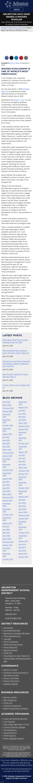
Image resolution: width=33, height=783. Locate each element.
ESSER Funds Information (13, 645)
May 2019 (22, 547)
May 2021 (22, 461)
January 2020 (23, 518)
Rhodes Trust (19, 100)
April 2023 (6, 536)
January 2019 (23, 557)
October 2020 (24, 488)
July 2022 (22, 410)
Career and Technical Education (15, 719)
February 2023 (8, 542)
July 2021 (22, 455)
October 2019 (24, 533)
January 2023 (7, 545)
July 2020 (22, 500)
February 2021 (24, 471)
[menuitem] (9, 582)
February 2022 (24, 426)
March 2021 (23, 468)
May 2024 (6, 488)
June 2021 (22, 458)
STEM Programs (10, 736)
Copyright (7, 639)
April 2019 (22, 551)
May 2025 (6, 443)
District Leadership (11, 642)
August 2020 (23, 497)
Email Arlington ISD (13, 618)
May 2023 (6, 533)
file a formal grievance (21, 769)
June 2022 (22, 414)
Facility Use (8, 703)
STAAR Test (8, 653)
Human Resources (10, 647)
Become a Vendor (10, 697)
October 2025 (8, 425)
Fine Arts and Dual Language (14, 727)
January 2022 (23, 429)
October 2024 (8, 470)
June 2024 (6, 485)
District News (14, 63)
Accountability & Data (12, 630)
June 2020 (22, 503)
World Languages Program (14, 738)
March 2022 (23, 423)
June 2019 (22, 544)
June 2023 (6, 529)
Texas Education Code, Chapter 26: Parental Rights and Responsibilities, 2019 (17, 659)
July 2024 (6, 482)
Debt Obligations (10, 700)
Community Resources (12, 636)
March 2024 (7, 494)
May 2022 (22, 417)
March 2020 (23, 512)
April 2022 (22, 420)
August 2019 (23, 541)
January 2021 (23, 474)
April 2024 (6, 491)
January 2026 (7, 411)
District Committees (11, 678)
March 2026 (7, 405)
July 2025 (6, 437)
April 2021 (22, 464)
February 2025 (8, 453)
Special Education (10, 733)
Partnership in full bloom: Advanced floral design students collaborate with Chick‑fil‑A (16, 363)
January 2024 (7, 500)
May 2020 (22, 506)
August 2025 (7, 434)
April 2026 (6, 402)
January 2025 (7, 456)
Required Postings (10, 650)
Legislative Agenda (11, 684)
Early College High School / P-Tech (16, 724)
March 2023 (7, 539)
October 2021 (24, 443)
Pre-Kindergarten (10, 730)
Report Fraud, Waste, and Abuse (16, 708)
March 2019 (23, 554)
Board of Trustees (10, 670)
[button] (16, 9)
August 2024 (7, 479)
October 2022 (8, 559)
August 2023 (7, 523)
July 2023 (6, 526)
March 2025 (7, 450)
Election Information (11, 681)
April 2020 (22, 509)
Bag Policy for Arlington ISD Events (17, 633)
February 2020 (24, 515)
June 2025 (6, 440)
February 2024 (8, 497)
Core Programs (9, 722)
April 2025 (6, 446)
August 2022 (23, 407)
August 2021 (23, 452)
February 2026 (8, 408)
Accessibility (8, 628)
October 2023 (8, 515)
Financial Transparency (12, 706)
